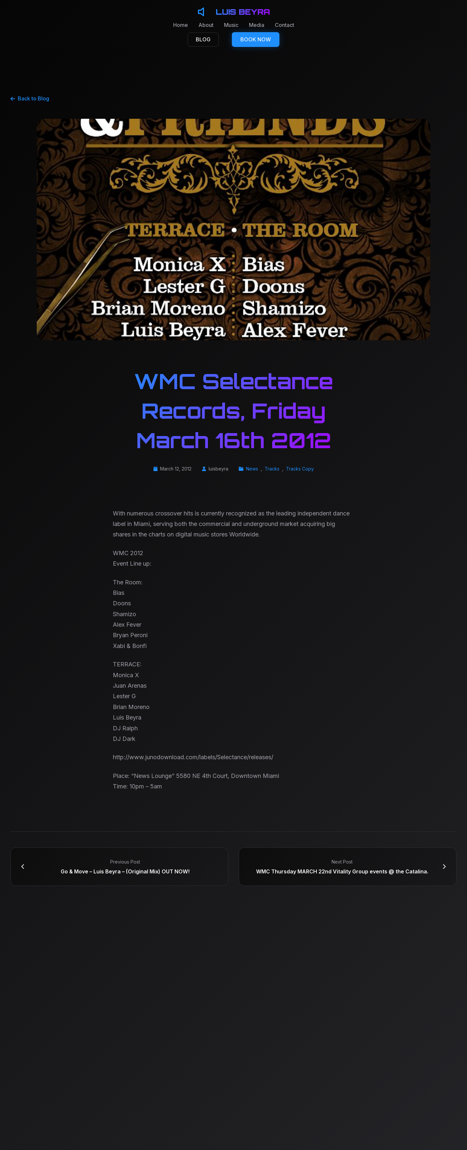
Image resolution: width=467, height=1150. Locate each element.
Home (180, 25)
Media (256, 25)
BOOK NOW (255, 39)
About (205, 25)
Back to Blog (29, 98)
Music (231, 25)
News (252, 468)
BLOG (203, 39)
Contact (284, 25)
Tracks (272, 468)
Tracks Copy (300, 468)
